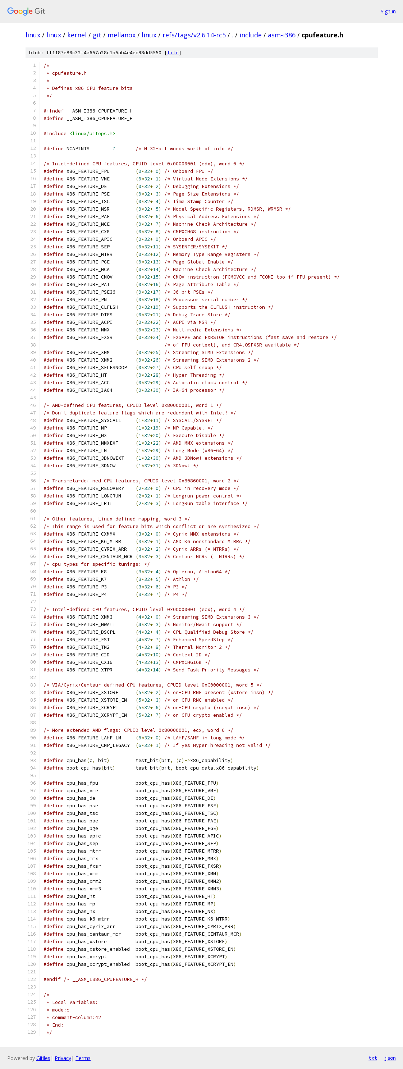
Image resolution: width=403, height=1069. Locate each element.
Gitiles (43, 1058)
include (250, 35)
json (390, 1058)
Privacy (63, 1058)
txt (372, 1058)
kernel (77, 35)
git (97, 35)
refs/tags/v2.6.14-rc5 (194, 35)
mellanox (121, 35)
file (173, 53)
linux (33, 35)
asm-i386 (282, 35)
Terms (83, 1058)
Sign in (388, 11)
